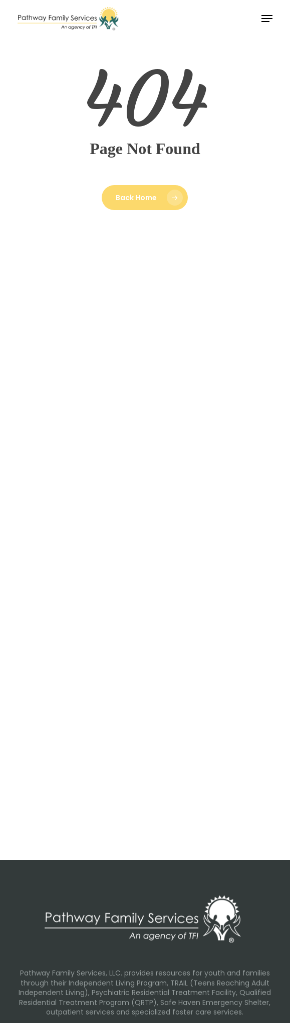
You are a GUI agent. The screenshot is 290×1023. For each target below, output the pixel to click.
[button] (266, 19)
